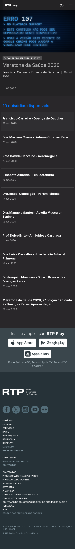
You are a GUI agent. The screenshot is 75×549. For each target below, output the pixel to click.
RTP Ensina (9, 439)
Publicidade (9, 529)
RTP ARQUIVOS (10, 435)
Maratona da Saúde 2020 (31, 65)
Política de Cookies (39, 527)
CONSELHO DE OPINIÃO (15, 498)
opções (9, 88)
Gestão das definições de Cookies (22, 513)
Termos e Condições (61, 527)
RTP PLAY (8, 443)
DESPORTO (8, 424)
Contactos (9, 465)
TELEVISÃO (8, 428)
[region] (37, 31)
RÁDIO (6, 432)
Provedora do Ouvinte (16, 479)
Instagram (26, 410)
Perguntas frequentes (16, 461)
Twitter (16, 410)
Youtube (35, 410)
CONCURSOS (9, 457)
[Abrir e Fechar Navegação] (70, 5)
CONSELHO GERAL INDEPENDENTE (20, 494)
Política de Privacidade (14, 527)
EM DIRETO (8, 446)
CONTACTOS (9, 472)
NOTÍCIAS (8, 420)
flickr (45, 410)
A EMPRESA (8, 491)
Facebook (7, 410)
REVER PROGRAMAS (13, 450)
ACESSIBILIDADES (12, 483)
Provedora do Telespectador (20, 476)
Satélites (8, 487)
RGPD (5, 509)
